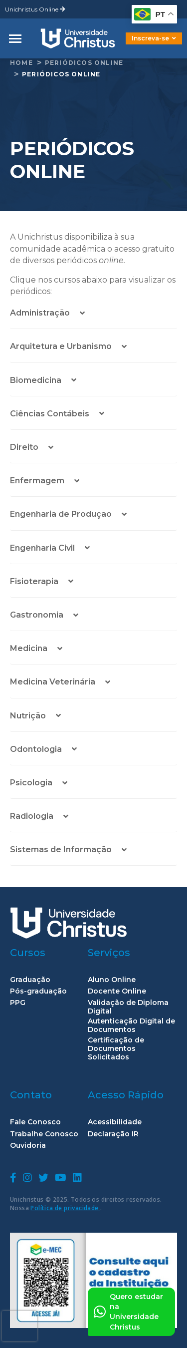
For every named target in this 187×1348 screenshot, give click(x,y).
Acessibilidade (115, 1122)
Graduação (30, 980)
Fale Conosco (35, 1122)
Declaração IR (113, 1134)
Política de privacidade (65, 1208)
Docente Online (117, 991)
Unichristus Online (35, 9)
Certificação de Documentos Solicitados (116, 1048)
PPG (17, 1003)
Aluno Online (112, 980)
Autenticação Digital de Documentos (131, 1025)
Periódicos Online (84, 62)
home (21, 62)
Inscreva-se (154, 38)
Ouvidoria (28, 1145)
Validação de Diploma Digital (128, 1007)
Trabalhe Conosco (44, 1134)
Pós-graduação (38, 991)
